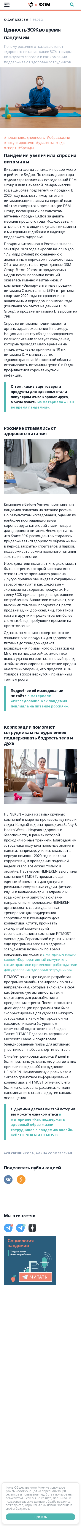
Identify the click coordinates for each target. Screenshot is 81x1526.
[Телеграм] (8, 1228)
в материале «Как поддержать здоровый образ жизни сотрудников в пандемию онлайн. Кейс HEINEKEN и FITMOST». (42, 1124)
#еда (60, 142)
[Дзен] (32, 1228)
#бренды (26, 147)
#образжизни (58, 137)
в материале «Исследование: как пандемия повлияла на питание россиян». (40, 701)
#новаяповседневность (25, 137)
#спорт (10, 147)
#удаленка (45, 142)
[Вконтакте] (8, 1179)
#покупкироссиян (19, 142)
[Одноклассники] (21, 1179)
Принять (40, 1517)
